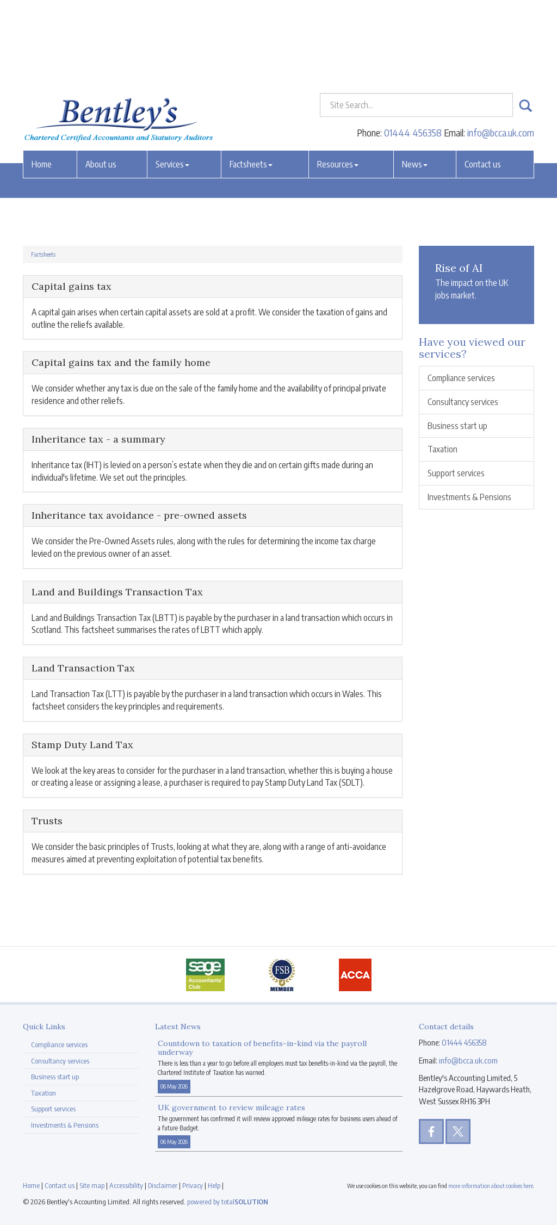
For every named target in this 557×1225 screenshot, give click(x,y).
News (415, 83)
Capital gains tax (72, 286)
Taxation (442, 449)
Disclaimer (162, 1185)
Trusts (47, 820)
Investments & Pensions (469, 497)
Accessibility (126, 1185)
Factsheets (251, 83)
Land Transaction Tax (83, 668)
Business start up (457, 425)
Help (214, 1185)
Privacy (192, 1185)
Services (172, 83)
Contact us (483, 83)
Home (42, 83)
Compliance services (461, 377)
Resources (337, 83)
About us (100, 83)
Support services (456, 473)
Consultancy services (463, 401)
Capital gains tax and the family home (121, 362)
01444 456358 (413, 51)
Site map (91, 1185)
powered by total (227, 1201)
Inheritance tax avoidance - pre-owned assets (139, 515)
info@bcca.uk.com (500, 51)
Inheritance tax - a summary (98, 439)
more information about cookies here (490, 1185)
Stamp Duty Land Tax (82, 744)
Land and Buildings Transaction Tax (117, 592)
